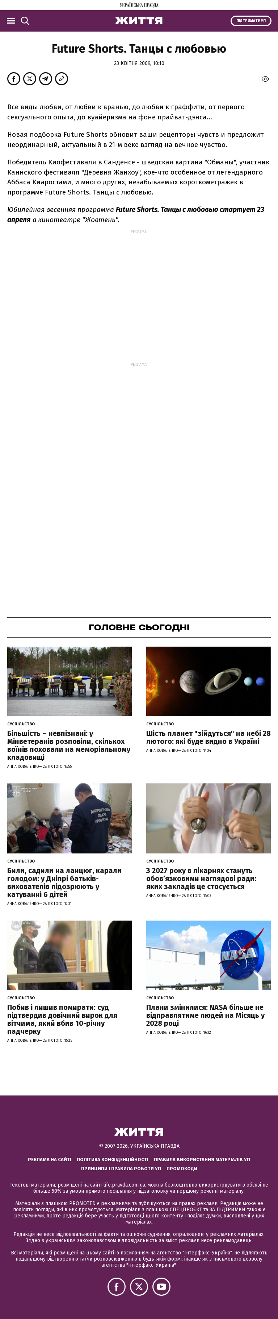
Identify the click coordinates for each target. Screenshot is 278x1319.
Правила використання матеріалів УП (202, 1159)
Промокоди (182, 1168)
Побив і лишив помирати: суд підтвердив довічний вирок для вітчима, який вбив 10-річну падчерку (62, 1019)
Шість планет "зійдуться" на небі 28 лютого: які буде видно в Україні (208, 737)
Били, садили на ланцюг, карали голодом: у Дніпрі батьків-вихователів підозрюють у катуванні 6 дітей (64, 882)
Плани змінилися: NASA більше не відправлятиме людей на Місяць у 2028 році (205, 1015)
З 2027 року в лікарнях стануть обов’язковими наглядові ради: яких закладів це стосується (201, 878)
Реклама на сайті (49, 1159)
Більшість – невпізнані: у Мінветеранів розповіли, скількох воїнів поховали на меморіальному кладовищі (68, 745)
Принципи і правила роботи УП (121, 1168)
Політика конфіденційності (112, 1159)
